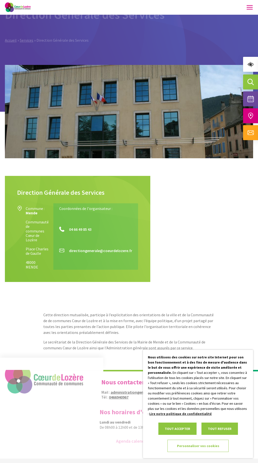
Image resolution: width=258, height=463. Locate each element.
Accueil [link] (11, 34)
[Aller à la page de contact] (250, 132)
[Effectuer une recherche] (250, 81)
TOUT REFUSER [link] (220, 428)
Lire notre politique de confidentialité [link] (180, 414)
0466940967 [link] (116, 397)
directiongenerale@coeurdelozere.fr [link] (100, 250)
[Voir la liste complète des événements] (250, 98)
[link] (250, 64)
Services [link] (26, 34)
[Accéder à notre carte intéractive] (250, 115)
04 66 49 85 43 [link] (80, 229)
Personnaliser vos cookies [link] (198, 446)
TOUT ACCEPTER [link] (177, 428)
